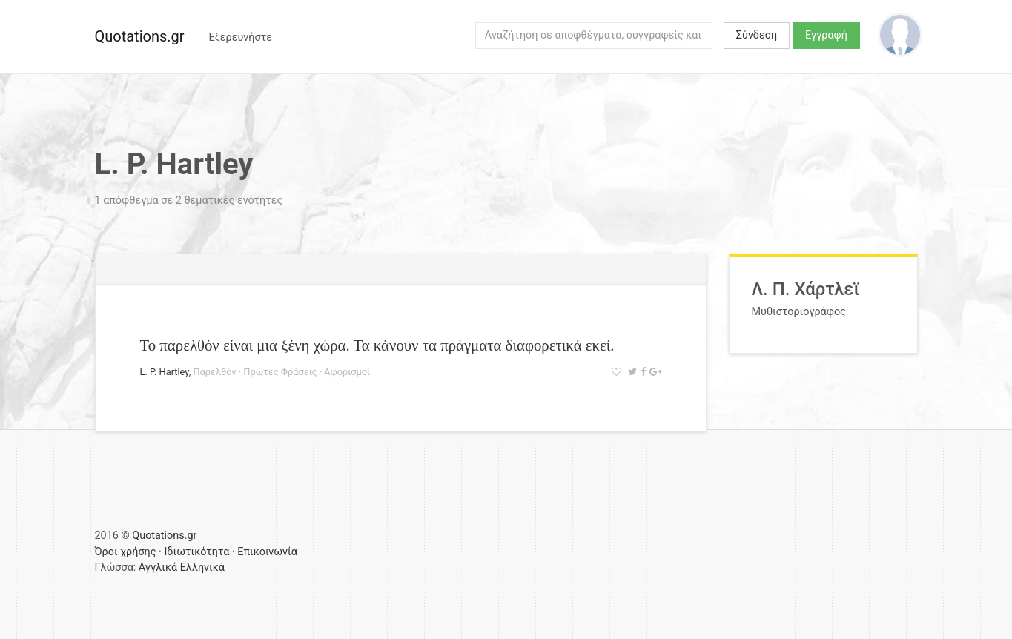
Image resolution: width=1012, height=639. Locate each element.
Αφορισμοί (347, 371)
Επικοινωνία (267, 552)
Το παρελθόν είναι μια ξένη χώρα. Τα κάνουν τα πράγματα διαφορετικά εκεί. (377, 345)
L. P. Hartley (164, 371)
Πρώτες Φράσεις (280, 371)
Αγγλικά (158, 567)
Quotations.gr (140, 36)
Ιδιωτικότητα (196, 552)
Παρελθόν (214, 371)
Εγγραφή (826, 35)
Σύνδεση (756, 35)
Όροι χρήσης (125, 552)
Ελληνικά (202, 567)
